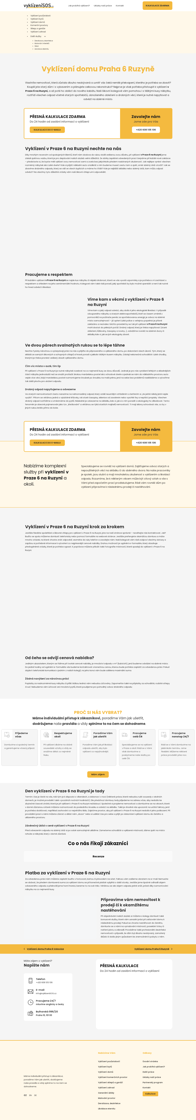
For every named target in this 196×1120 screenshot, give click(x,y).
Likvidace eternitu (42, 49)
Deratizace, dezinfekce (44, 41)
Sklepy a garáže (38, 28)
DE (35, 1071)
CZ (25, 1071)
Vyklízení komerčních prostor (112, 1053)
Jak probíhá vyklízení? (79, 5)
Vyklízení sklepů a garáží (110, 1058)
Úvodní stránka (150, 1037)
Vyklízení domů (38, 22)
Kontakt (120, 5)
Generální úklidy (106, 1068)
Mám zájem (98, 774)
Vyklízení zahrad (38, 31)
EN (30, 1071)
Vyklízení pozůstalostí (109, 1037)
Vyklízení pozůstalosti (41, 15)
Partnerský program (153, 1058)
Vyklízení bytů (37, 19)
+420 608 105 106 (146, 129)
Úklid (36, 46)
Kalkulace (150, 1069)
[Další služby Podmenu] (45, 36)
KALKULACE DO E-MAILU (47, 129)
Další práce (148, 1047)
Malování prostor (106, 1073)
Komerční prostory (39, 25)
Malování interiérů (42, 43)
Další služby (36, 36)
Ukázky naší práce (103, 5)
